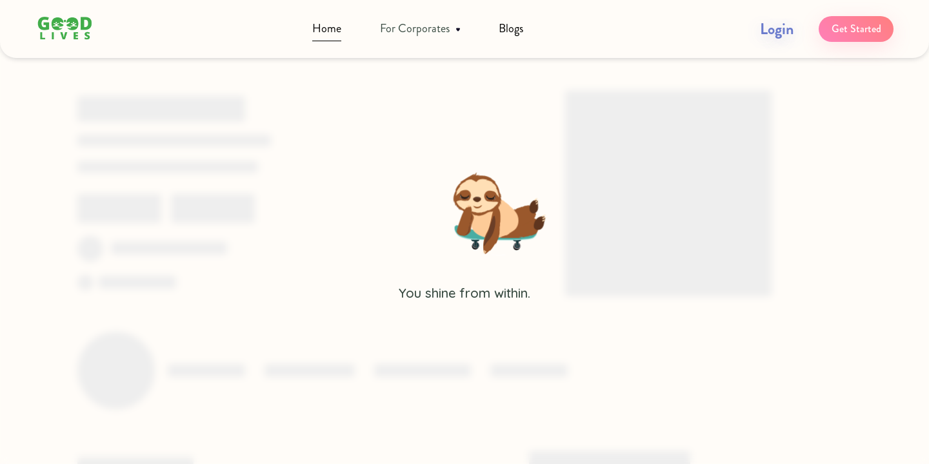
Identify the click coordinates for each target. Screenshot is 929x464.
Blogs (511, 28)
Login (777, 29)
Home (326, 28)
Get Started (856, 28)
